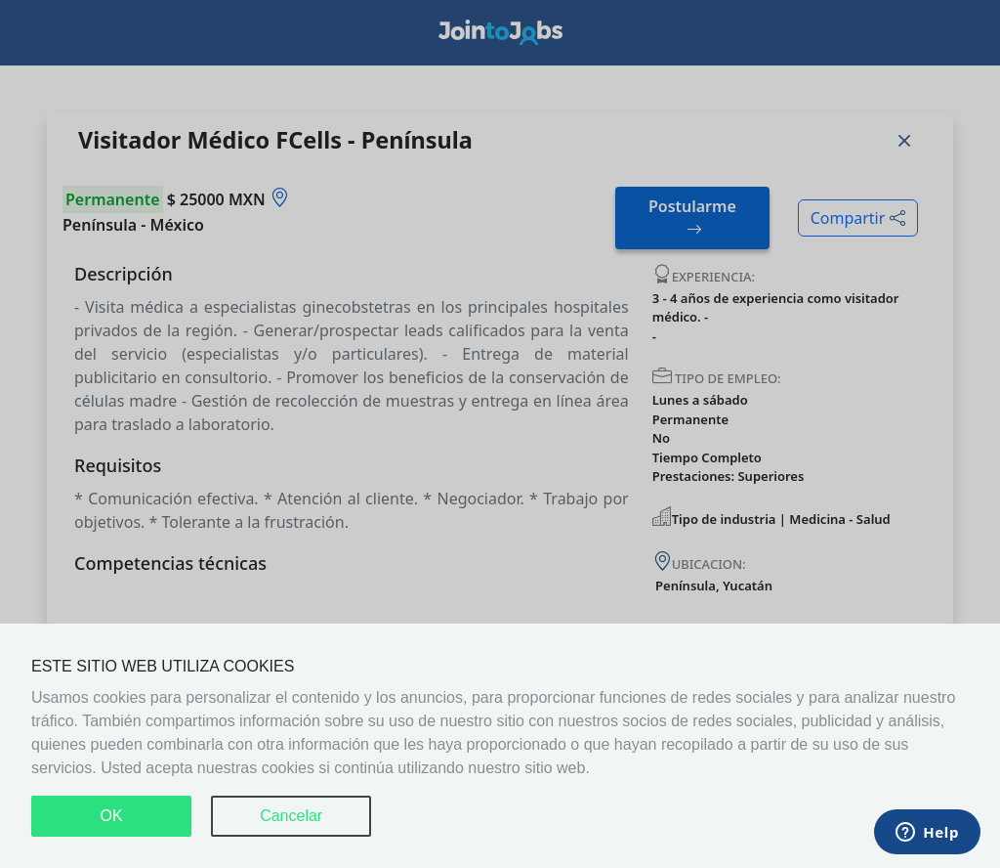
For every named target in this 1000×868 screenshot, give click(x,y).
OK (111, 815)
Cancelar (291, 815)
